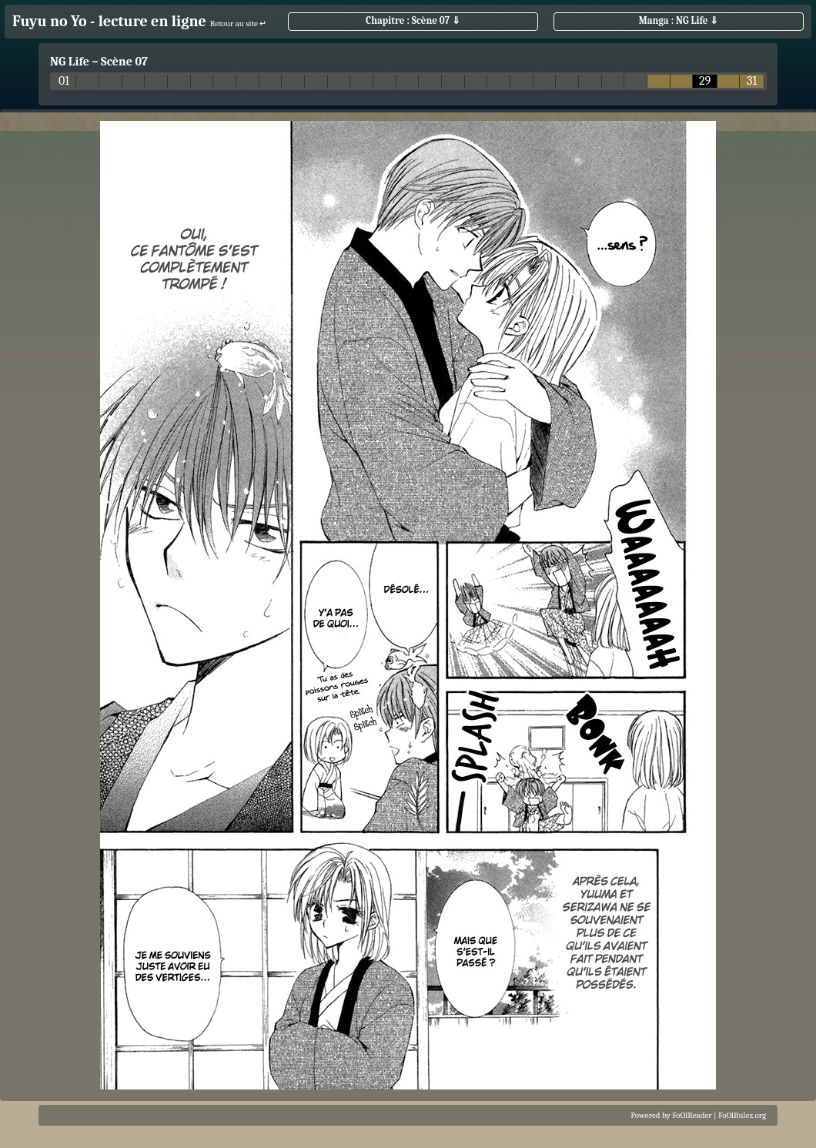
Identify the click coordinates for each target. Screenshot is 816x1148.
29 (705, 81)
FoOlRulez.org (742, 1115)
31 (752, 81)
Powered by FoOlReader (670, 1115)
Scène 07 (124, 62)
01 (64, 81)
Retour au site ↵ (238, 23)
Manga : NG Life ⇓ (679, 20)
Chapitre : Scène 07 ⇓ (413, 20)
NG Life (69, 62)
